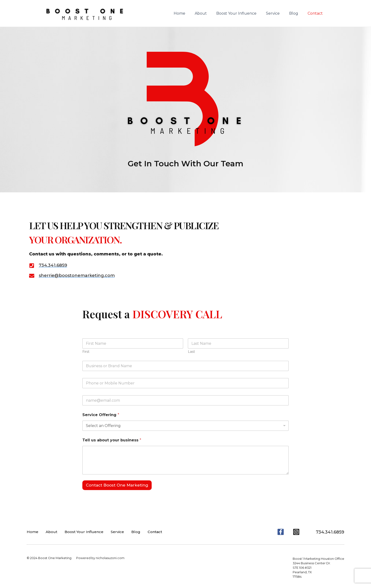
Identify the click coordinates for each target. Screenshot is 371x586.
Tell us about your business (111, 440)
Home (190, 13)
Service (277, 13)
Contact (316, 13)
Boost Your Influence (243, 13)
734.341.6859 (328, 532)
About (209, 13)
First (85, 352)
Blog (296, 13)
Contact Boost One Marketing (117, 485)
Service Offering (100, 415)
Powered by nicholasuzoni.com (100, 558)
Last (191, 352)
